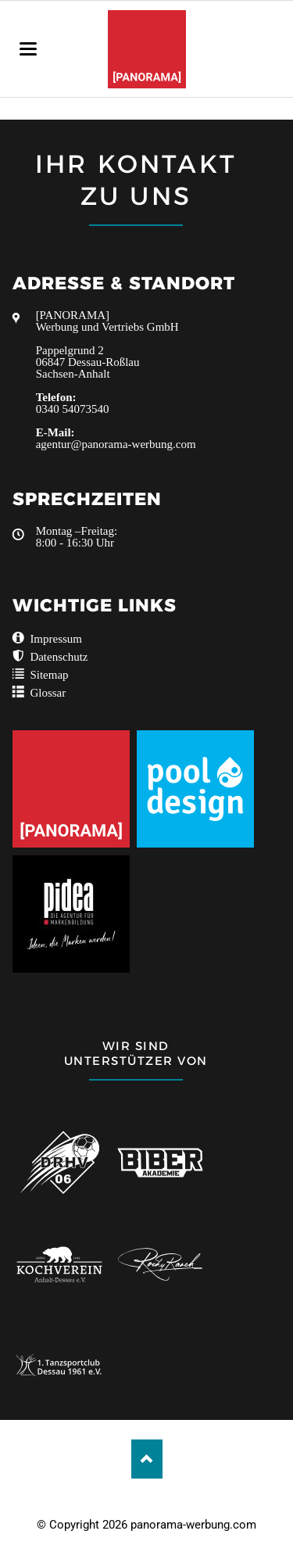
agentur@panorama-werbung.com (116, 444)
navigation (28, 49)
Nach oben (147, 1459)
